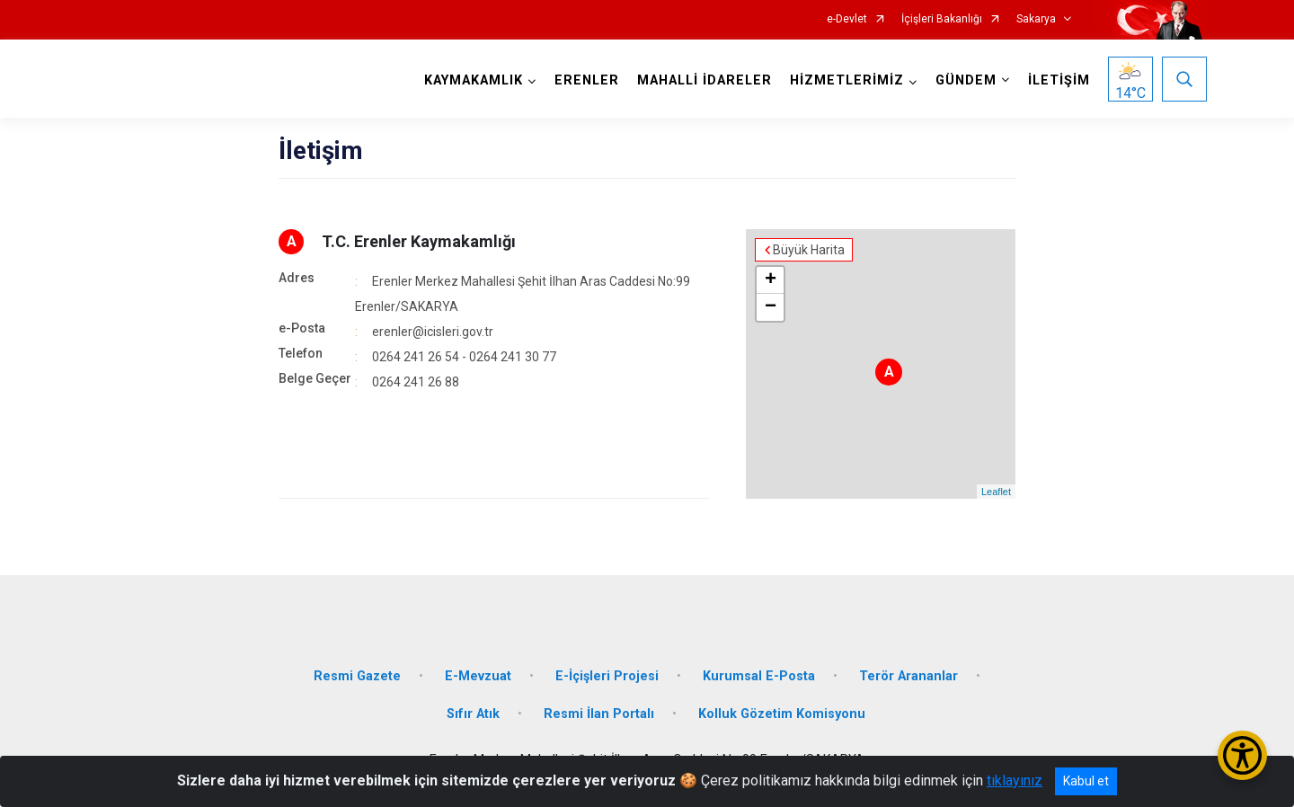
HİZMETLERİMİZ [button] (847, 80)
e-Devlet (847, 19)
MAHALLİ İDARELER (704, 80)
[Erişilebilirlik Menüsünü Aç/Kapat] (1242, 755)
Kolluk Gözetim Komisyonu (781, 714)
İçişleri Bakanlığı (941, 19)
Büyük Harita (809, 250)
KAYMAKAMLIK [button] (473, 80)
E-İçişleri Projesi (607, 676)
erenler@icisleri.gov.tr (432, 331)
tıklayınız (1014, 780)
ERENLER (586, 80)
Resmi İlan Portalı (599, 714)
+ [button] (770, 280)
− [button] (770, 307)
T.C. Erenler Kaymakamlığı (419, 241)
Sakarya (1036, 19)
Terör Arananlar (908, 676)
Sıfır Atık (473, 714)
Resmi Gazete (357, 676)
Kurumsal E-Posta (759, 676)
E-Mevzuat (478, 676)
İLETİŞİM (1059, 80)
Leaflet (996, 491)
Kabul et (1086, 781)
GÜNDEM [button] (966, 80)
